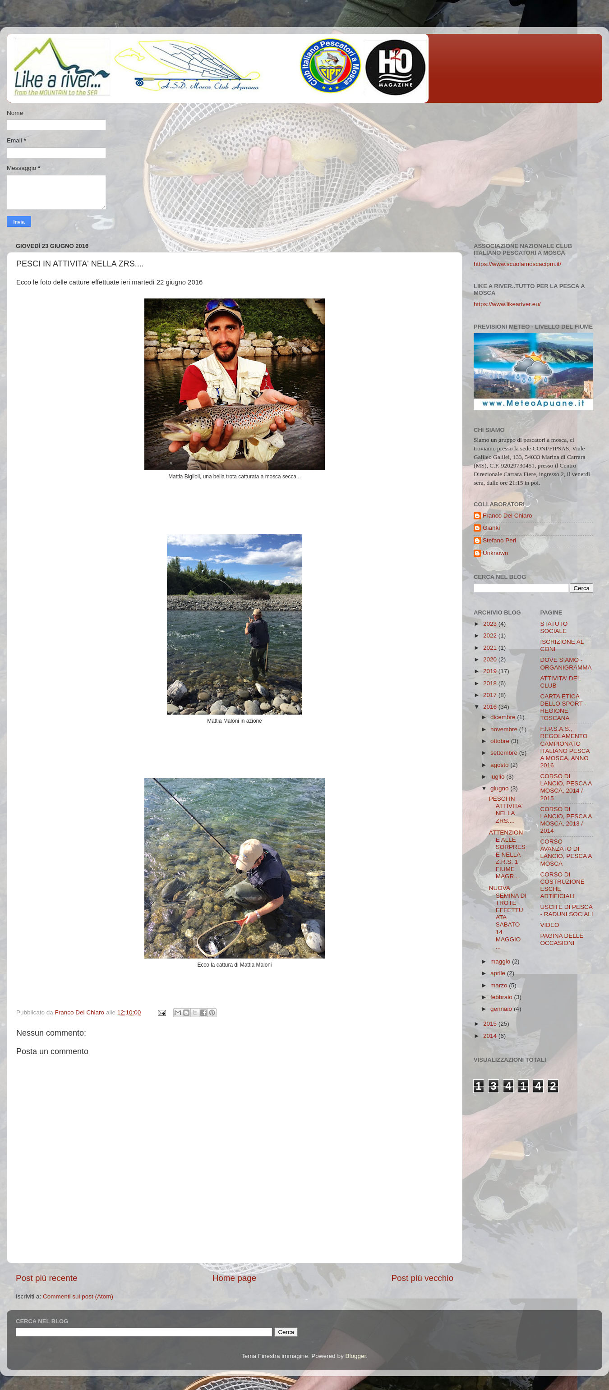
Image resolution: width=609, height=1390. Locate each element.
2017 (490, 695)
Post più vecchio (422, 1278)
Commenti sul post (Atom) (78, 1296)
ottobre (500, 741)
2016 (490, 706)
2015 (490, 1023)
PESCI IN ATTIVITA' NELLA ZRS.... (506, 809)
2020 (490, 659)
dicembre (503, 717)
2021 (490, 647)
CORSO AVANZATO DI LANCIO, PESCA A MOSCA (566, 852)
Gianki (491, 527)
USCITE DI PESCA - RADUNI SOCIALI (566, 910)
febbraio (502, 997)
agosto (500, 765)
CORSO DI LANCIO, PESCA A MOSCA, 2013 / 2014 (566, 820)
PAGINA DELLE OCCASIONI (562, 939)
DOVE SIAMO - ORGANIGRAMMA (566, 663)
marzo (499, 985)
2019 (490, 671)
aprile (498, 973)
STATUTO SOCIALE (554, 627)
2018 (490, 683)
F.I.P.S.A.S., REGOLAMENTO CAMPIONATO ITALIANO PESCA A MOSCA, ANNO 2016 (565, 747)
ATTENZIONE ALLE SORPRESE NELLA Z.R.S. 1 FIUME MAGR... (507, 854)
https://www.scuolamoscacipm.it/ (517, 264)
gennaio (502, 1008)
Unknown (495, 553)
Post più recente (47, 1278)
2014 (490, 1035)
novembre (504, 729)
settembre (504, 752)
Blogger (355, 1356)
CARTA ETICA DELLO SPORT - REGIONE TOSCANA (563, 707)
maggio (501, 961)
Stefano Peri (499, 540)
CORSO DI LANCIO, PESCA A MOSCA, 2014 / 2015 (566, 787)
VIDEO (549, 925)
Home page (234, 1278)
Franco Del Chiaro (507, 515)
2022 (490, 635)
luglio (498, 776)
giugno (500, 788)
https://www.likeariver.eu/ (507, 304)
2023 (490, 623)
